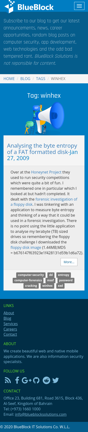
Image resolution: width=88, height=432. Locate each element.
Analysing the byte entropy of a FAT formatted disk (42, 148)
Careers (10, 329)
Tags (40, 78)
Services (11, 323)
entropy (63, 275)
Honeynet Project (46, 172)
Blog (25, 78)
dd (51, 275)
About (9, 312)
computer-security (31, 275)
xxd (60, 286)
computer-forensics (28, 281)
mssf (50, 281)
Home (9, 78)
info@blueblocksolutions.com (41, 414)
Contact (10, 334)
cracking (31, 286)
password (66, 281)
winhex (47, 286)
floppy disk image (26, 247)
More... (69, 262)
